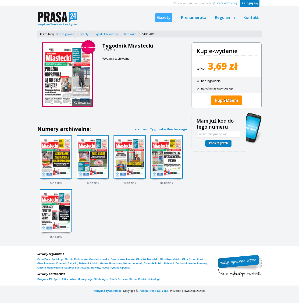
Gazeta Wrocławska (123, 259)
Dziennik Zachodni (175, 263)
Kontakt (251, 17)
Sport (56, 279)
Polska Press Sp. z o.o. (154, 291)
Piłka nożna (69, 279)
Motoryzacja (85, 279)
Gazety (164, 17)
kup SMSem (226, 100)
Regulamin (225, 17)
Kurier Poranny (198, 263)
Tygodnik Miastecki (106, 34)
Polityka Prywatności (107, 291)
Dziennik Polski (153, 263)
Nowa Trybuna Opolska (116, 267)
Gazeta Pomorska (111, 263)
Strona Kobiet (137, 279)
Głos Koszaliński (170, 259)
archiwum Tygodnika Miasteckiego (161, 129)
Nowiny (95, 267)
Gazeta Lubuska (99, 259)
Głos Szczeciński (192, 259)
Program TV (44, 279)
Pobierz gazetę (219, 143)
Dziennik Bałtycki (66, 263)
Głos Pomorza (46, 263)
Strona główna (65, 34)
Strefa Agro (101, 279)
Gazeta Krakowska (76, 259)
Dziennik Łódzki (88, 263)
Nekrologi (154, 279)
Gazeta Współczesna (50, 267)
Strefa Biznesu (119, 279)
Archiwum (130, 34)
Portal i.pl (57, 259)
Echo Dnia (43, 259)
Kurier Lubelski (132, 263)
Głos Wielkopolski (147, 259)
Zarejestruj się (227, 3)
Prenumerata (193, 17)
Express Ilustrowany (76, 267)
